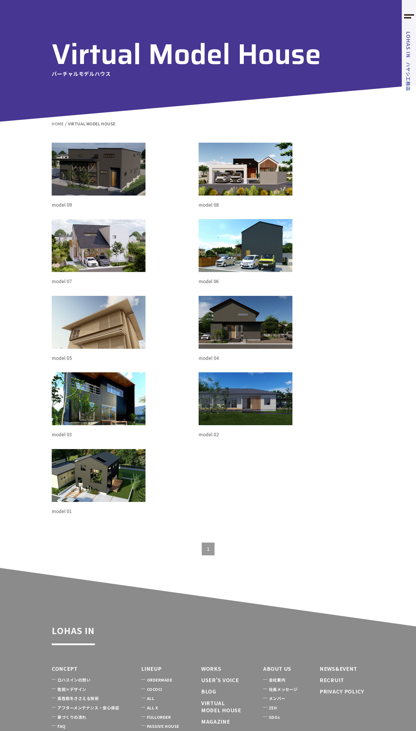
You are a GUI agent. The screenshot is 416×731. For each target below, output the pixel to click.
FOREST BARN (144, 699)
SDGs (274, 589)
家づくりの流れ (71, 589)
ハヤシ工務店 (408, 61)
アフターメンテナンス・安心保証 (88, 580)
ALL (151, 571)
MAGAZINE (215, 593)
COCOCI (154, 561)
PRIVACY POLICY (342, 564)
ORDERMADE (159, 552)
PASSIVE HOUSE (163, 598)
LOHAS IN (87, 500)
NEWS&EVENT (338, 541)
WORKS (211, 541)
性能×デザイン (71, 561)
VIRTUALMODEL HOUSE (221, 579)
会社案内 (277, 552)
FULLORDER (159, 589)
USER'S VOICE (220, 552)
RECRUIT (332, 552)
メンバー (277, 571)
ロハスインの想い (73, 552)
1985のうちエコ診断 (81, 700)
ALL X (152, 580)
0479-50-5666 (108, 650)
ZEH (273, 580)
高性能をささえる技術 (78, 571)
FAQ (61, 598)
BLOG (208, 564)
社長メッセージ (283, 561)
